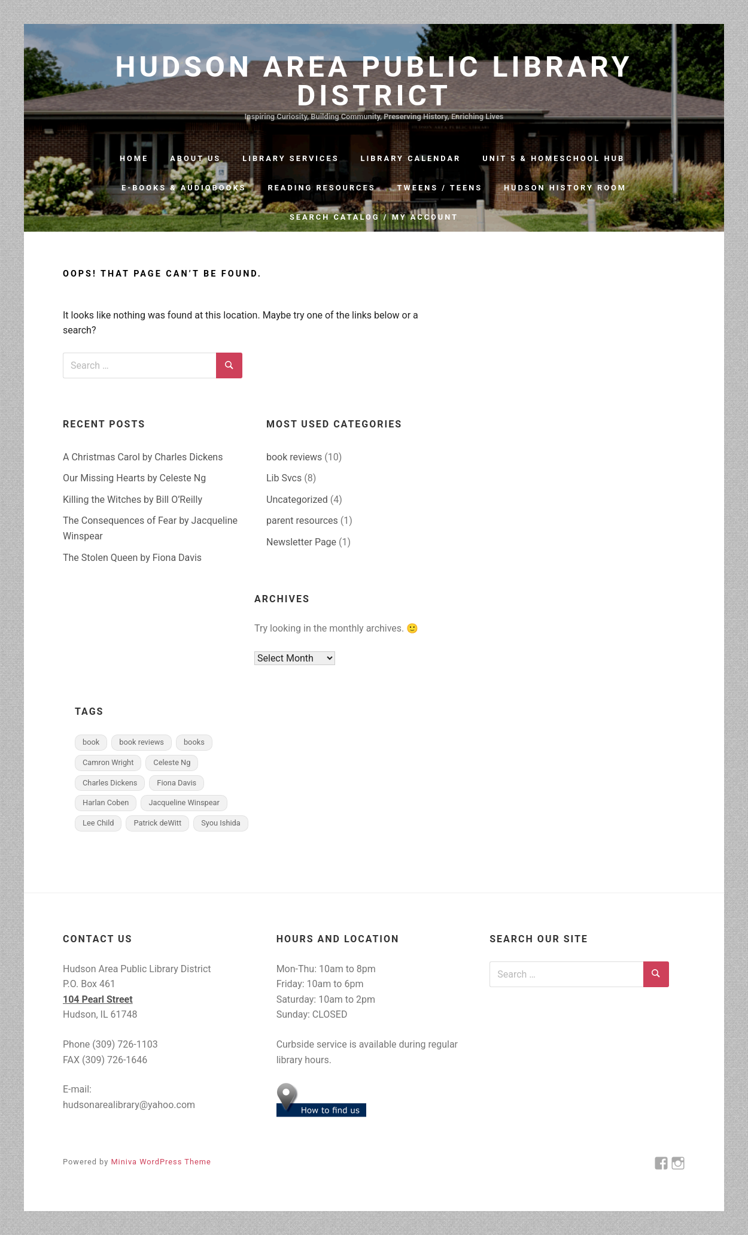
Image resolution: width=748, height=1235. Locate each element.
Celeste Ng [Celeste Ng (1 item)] (171, 762)
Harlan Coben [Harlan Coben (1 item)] (106, 802)
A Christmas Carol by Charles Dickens (143, 457)
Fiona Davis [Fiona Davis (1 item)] (176, 782)
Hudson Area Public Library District (374, 81)
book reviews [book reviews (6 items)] (141, 742)
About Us (195, 158)
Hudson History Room (565, 187)
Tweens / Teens (440, 187)
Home (134, 158)
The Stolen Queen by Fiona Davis (132, 557)
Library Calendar (411, 158)
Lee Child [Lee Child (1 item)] (98, 822)
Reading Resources (321, 187)
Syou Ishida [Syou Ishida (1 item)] (221, 822)
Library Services (290, 158)
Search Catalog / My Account (374, 217)
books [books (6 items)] (194, 742)
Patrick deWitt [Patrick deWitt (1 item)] (157, 822)
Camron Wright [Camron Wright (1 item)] (108, 762)
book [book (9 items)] (91, 742)
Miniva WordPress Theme (161, 1161)
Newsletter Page (301, 542)
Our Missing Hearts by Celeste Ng (134, 478)
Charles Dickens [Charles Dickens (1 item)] (110, 782)
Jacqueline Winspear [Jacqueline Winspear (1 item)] (184, 802)
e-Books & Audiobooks (183, 187)
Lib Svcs (284, 478)
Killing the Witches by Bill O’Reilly (132, 499)
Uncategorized (297, 499)
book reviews (294, 457)
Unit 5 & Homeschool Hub (553, 158)
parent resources (302, 520)
